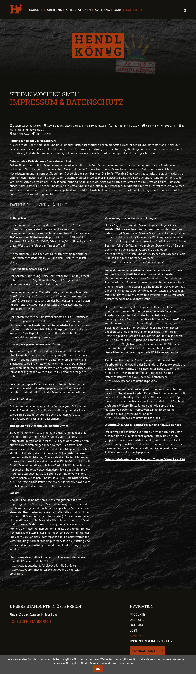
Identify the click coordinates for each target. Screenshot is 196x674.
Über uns (54, 10)
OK (98, 669)
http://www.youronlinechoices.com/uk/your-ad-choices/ (44, 569)
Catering (102, 10)
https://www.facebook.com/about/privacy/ (131, 381)
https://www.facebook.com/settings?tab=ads (132, 418)
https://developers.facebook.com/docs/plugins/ (134, 262)
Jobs (118, 10)
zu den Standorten (34, 621)
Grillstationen (78, 10)
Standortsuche (145, 651)
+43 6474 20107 (128, 125)
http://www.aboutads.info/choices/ (31, 565)
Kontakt (133, 10)
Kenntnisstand (141, 299)
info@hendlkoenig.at (30, 129)
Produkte (35, 10)
